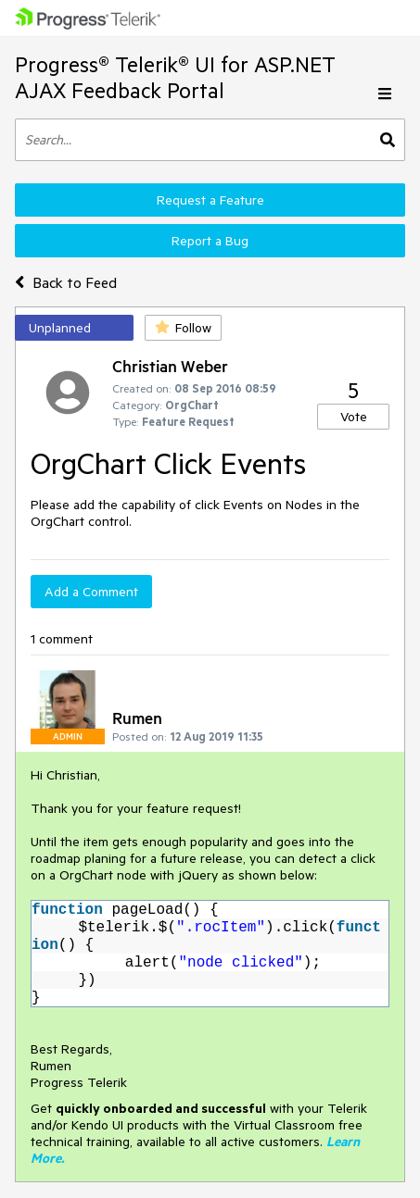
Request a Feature (210, 200)
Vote (353, 416)
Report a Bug (210, 240)
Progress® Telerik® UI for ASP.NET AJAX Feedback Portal (175, 77)
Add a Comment (91, 591)
